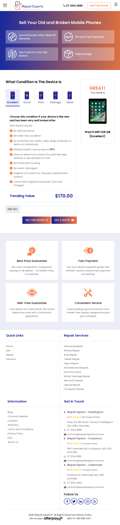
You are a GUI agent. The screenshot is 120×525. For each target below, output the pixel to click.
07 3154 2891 (74, 456)
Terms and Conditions (20, 429)
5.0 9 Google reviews (82, 443)
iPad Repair (70, 354)
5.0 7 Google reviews (82, 470)
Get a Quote (64, 220)
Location (13, 420)
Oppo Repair (71, 363)
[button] (5, 5)
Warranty (13, 424)
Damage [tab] (55, 98)
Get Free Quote (99, 5)
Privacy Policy (15, 433)
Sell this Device (36, 220)
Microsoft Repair (73, 380)
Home (9, 346)
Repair (9, 354)
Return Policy (84, 514)
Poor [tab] (41, 98)
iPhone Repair (72, 350)
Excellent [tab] (12, 98)
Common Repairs (18, 416)
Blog (10, 412)
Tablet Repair (72, 359)
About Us (13, 442)
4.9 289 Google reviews (83, 417)
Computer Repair (74, 389)
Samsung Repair (73, 346)
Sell (8, 350)
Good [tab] (27, 98)
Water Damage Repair (77, 376)
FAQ (10, 437)
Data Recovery (72, 371)
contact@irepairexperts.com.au (85, 434)
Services (11, 359)
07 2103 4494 (74, 482)
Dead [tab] (70, 98)
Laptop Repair (72, 384)
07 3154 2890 (74, 5)
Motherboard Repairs (76, 367)
